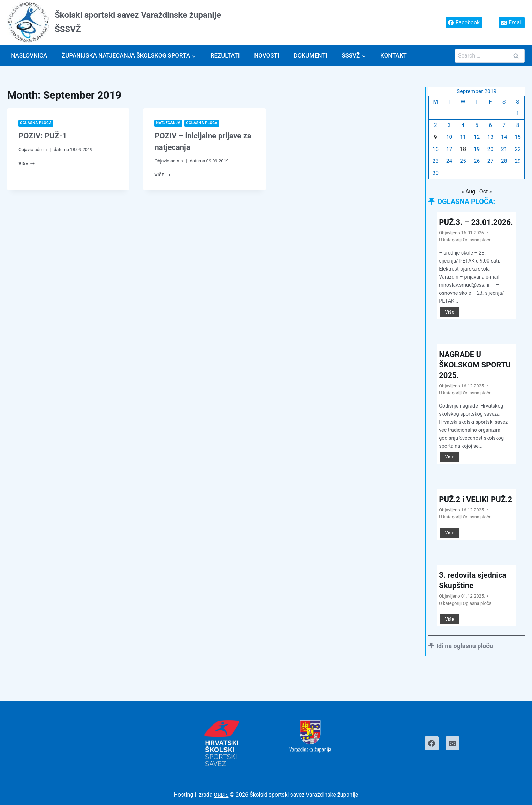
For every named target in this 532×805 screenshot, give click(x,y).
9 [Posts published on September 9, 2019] (435, 138)
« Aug (468, 193)
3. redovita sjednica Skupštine (475, 604)
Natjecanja (169, 123)
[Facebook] (432, 743)
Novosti (266, 55)
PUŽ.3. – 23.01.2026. (462, 229)
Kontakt (393, 55)
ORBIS (221, 794)
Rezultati (225, 55)
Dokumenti (310, 55)
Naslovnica (29, 55)
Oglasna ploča (37, 123)
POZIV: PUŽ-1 (42, 136)
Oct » (485, 193)
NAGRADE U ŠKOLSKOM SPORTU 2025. (467, 377)
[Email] (452, 743)
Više (27, 163)
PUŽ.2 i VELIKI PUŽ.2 (466, 518)
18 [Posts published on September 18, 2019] (463, 150)
